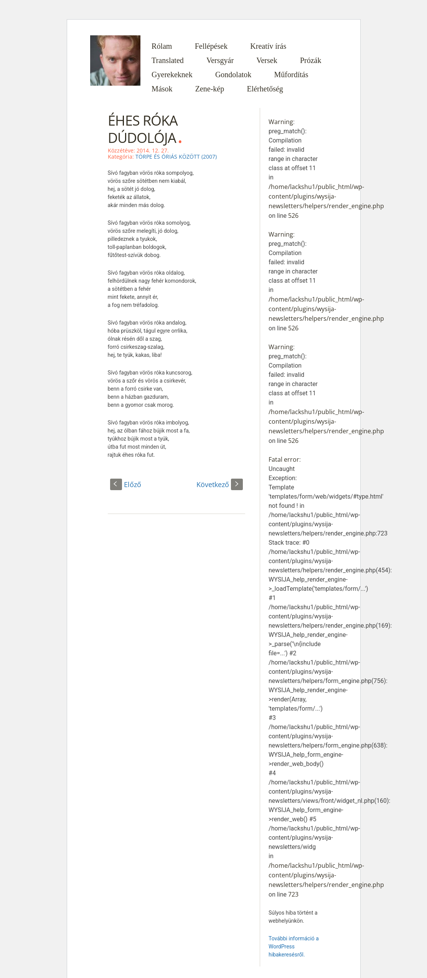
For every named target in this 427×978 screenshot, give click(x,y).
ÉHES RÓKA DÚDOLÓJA (143, 129)
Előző (125, 484)
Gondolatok (233, 74)
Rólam (162, 46)
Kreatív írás (268, 46)
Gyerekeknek (172, 74)
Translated (168, 60)
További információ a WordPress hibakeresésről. (294, 946)
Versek (266, 60)
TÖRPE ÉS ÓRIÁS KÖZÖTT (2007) (176, 156)
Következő (219, 484)
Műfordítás (291, 74)
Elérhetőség (265, 89)
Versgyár (220, 60)
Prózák (310, 60)
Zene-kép (209, 89)
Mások (162, 89)
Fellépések (211, 46)
